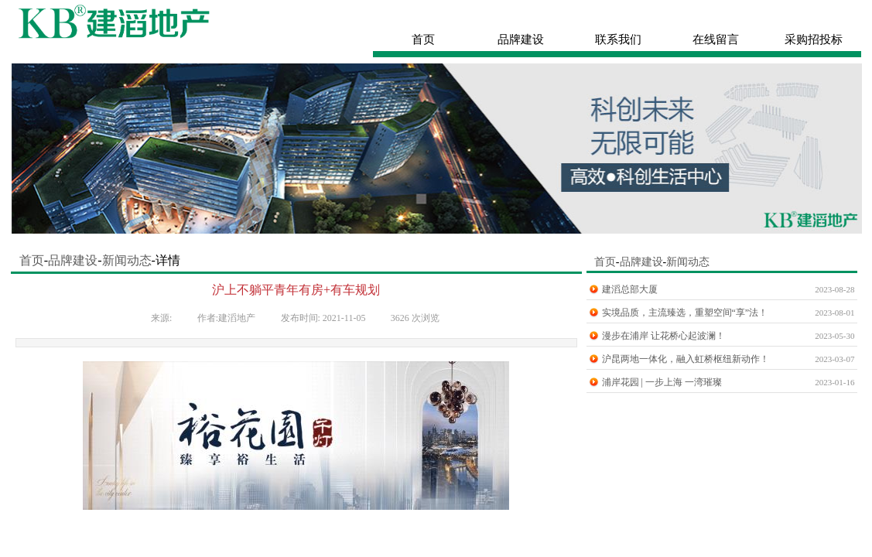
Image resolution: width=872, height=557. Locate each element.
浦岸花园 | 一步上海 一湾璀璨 (662, 382)
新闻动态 (127, 260)
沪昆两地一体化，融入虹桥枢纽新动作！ (685, 359)
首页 (30, 260)
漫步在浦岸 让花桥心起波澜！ (663, 335)
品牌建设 (72, 260)
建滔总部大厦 (630, 289)
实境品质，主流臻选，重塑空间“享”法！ (685, 312)
